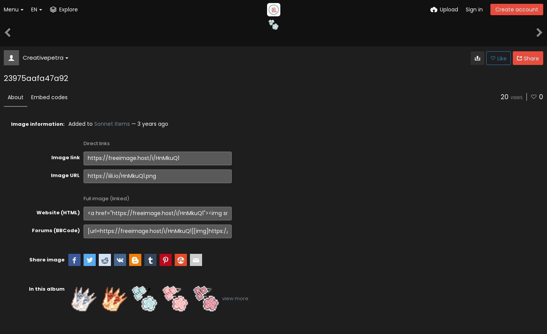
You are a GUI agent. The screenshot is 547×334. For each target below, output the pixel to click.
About (16, 97)
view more (235, 298)
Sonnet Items (112, 124)
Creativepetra (45, 58)
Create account (516, 9)
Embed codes (49, 97)
